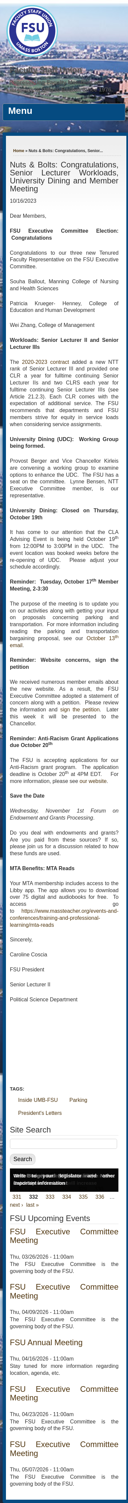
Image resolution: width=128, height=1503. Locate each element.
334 (66, 1197)
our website (93, 781)
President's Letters (40, 1113)
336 (100, 1197)
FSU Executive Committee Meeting (64, 1236)
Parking (78, 1100)
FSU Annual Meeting (46, 1342)
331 (17, 1197)
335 (83, 1197)
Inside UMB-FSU (38, 1100)
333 (50, 1197)
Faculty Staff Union (46, 69)
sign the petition (80, 709)
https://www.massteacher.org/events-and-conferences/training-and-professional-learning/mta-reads (64, 918)
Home (18, 150)
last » (32, 1205)
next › (16, 1205)
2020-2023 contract (45, 362)
